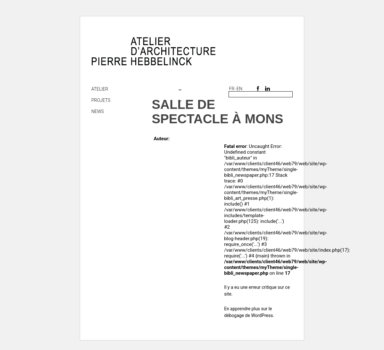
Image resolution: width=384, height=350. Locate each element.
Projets (100, 100)
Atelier (99, 89)
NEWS (97, 111)
